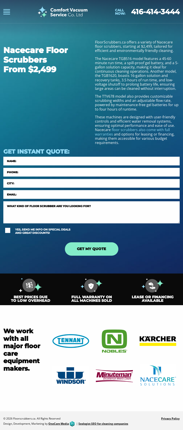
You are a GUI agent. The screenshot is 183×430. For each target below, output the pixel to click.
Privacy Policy (170, 418)
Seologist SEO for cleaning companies (103, 424)
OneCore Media (62, 424)
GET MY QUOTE (91, 249)
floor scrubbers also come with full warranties (132, 131)
